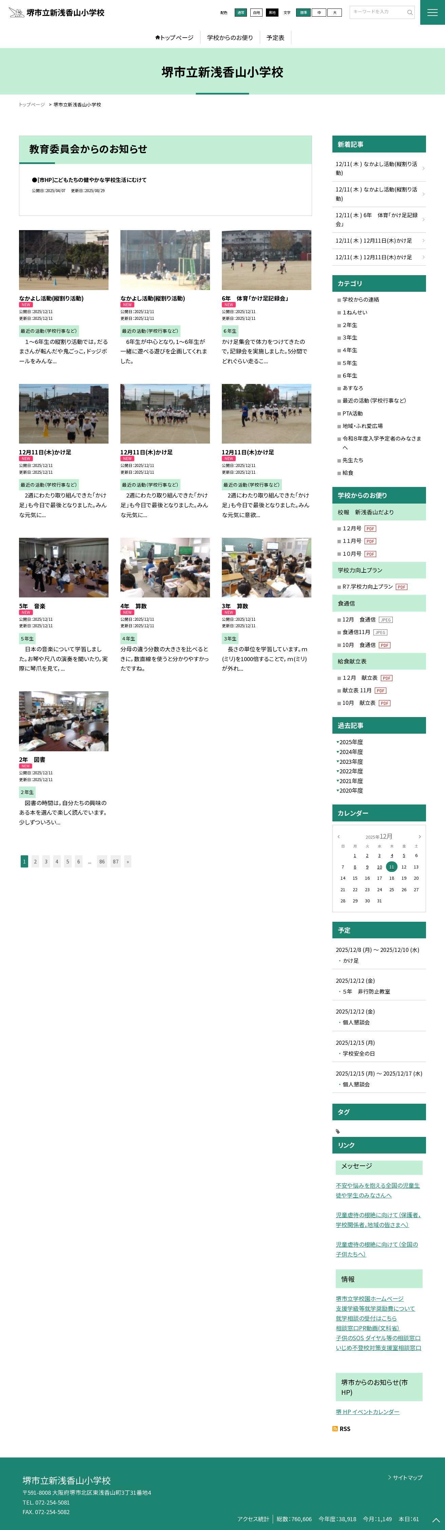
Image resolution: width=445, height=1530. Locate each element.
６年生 (350, 375)
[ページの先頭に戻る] (436, 1521)
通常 (240, 12)
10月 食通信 (367, 645)
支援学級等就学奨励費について (375, 1308)
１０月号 (359, 553)
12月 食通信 (368, 619)
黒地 (272, 12)
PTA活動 (353, 413)
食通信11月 (365, 632)
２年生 (350, 325)
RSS (345, 1429)
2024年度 (351, 752)
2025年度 (351, 742)
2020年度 (351, 790)
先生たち (353, 460)
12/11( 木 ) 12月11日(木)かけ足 (374, 240)
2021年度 (351, 781)
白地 (256, 12)
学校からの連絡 (361, 299)
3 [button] (46, 861)
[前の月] (338, 836)
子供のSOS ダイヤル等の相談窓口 (378, 1337)
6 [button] (78, 861)
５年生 (350, 363)
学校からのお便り (230, 37)
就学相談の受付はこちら (366, 1318)
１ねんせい (355, 312)
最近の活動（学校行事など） (375, 400)
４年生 (350, 350)
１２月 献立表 (368, 677)
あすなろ (353, 388)
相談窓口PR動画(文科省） (368, 1328)
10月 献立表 (367, 703)
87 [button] (115, 861)
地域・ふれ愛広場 (363, 426)
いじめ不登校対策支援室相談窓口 (378, 1347)
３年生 (350, 337)
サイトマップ (408, 1477)
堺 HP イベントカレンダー (368, 1411)
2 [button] (35, 861)
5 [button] (67, 861)
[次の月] (420, 836)
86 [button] (102, 861)
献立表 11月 (365, 690)
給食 (348, 472)
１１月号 (359, 541)
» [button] (128, 861)
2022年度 (351, 771)
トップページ (177, 37)
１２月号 (359, 528)
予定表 (275, 37)
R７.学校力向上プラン (375, 586)
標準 (303, 12)
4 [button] (57, 861)
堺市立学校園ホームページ (370, 1298)
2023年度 (351, 761)
